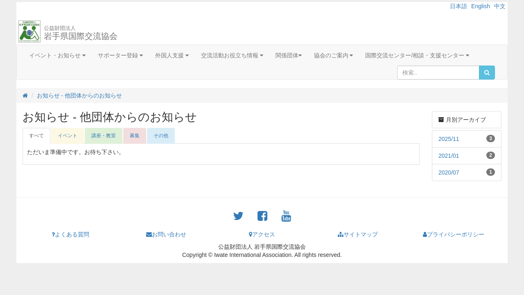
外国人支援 (172, 55)
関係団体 (289, 55)
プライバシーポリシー (453, 234)
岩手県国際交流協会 (80, 33)
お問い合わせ (166, 234)
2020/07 (448, 172)
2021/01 (448, 155)
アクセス (262, 234)
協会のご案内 (333, 55)
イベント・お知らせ (57, 55)
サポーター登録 (120, 55)
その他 (161, 135)
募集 (135, 135)
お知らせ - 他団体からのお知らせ (79, 95)
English (480, 6)
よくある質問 (70, 234)
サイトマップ (358, 234)
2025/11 (448, 139)
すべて (36, 135)
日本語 (458, 6)
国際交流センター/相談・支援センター (417, 55)
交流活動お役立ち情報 (232, 55)
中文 (500, 6)
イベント (67, 135)
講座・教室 (103, 135)
